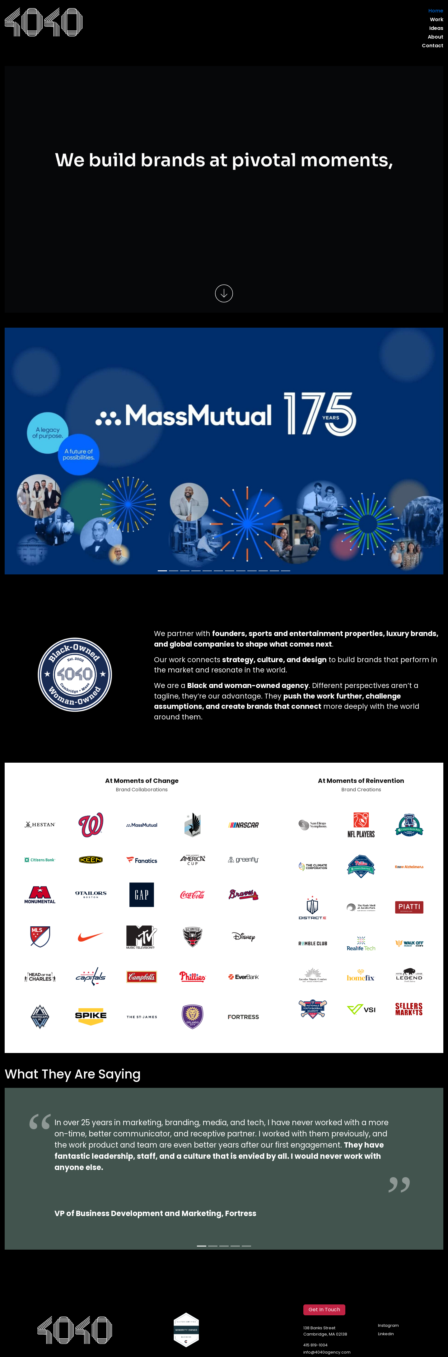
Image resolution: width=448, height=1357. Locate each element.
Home (435, 11)
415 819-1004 (315, 1345)
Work (436, 19)
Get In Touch (324, 1310)
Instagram (388, 1326)
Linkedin (386, 1334)
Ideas (436, 28)
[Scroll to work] (224, 293)
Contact (432, 46)
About (435, 37)
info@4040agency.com (327, 1352)
